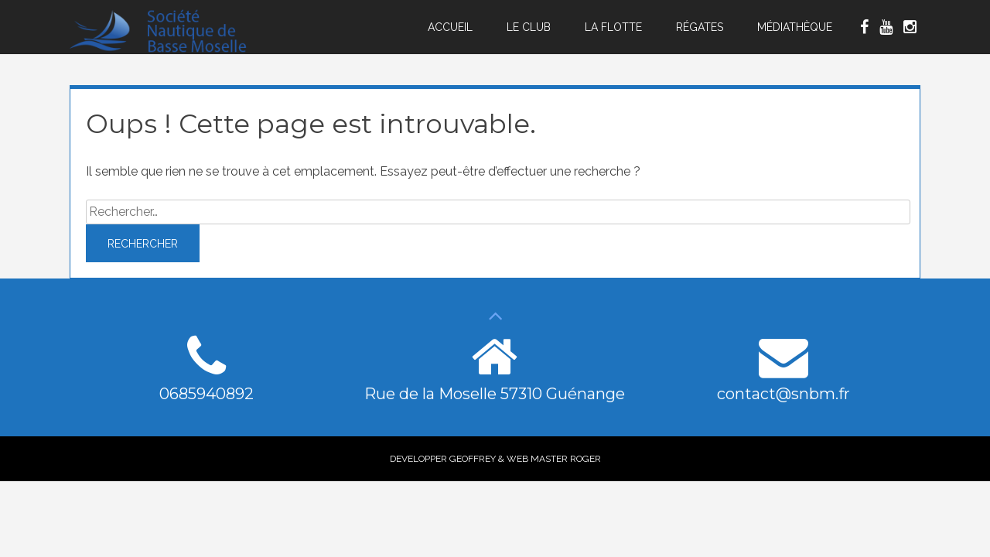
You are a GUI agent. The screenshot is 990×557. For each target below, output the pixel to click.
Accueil (450, 27)
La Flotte (613, 27)
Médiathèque (794, 27)
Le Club (529, 27)
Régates (699, 27)
